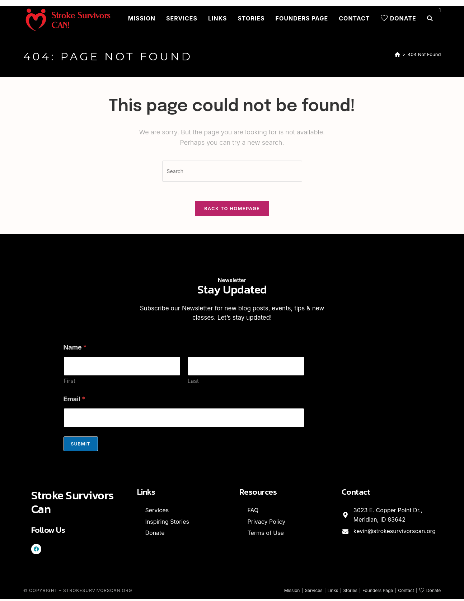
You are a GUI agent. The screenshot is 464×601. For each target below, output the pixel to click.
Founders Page (377, 592)
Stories (350, 592)
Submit (80, 446)
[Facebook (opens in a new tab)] (440, 10)
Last (193, 383)
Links (333, 592)
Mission (292, 592)
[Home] (397, 54)
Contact (406, 592)
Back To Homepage (232, 211)
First (69, 383)
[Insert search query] (232, 171)
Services (313, 592)
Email (74, 401)
